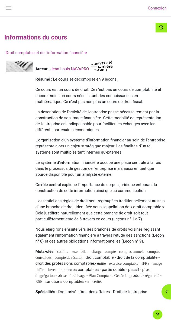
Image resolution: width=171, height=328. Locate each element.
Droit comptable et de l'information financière (46, 52)
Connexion (157, 8)
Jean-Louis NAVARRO (69, 69)
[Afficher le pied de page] (157, 314)
